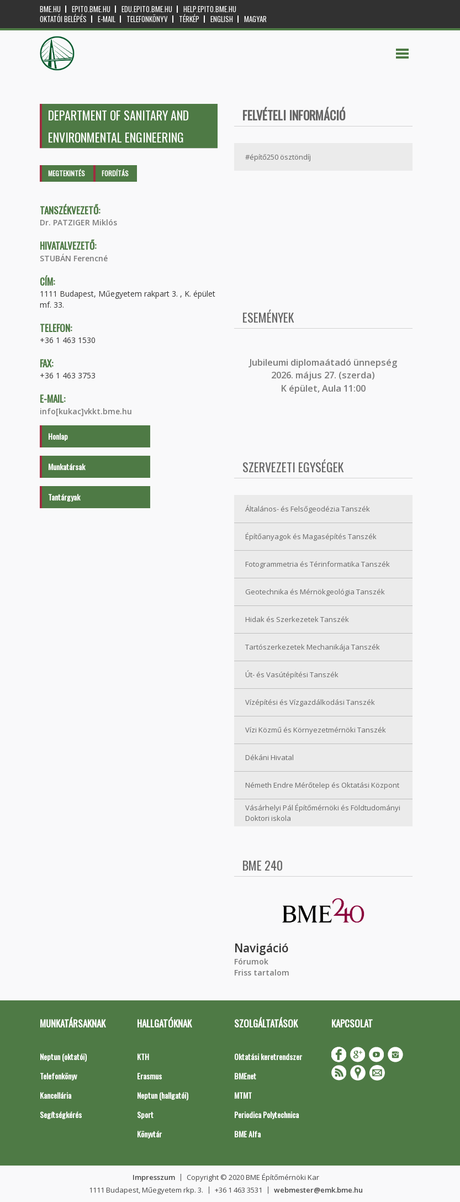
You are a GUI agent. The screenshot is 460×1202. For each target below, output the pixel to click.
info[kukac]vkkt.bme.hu (86, 411)
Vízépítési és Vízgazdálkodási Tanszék (310, 702)
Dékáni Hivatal (269, 757)
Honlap (58, 436)
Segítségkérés (61, 1114)
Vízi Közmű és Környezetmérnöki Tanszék (315, 730)
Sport (145, 1114)
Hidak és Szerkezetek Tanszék (297, 619)
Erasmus (149, 1076)
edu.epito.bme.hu (146, 9)
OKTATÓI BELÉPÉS (63, 19)
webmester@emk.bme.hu (318, 1190)
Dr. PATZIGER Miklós (78, 222)
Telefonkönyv (147, 19)
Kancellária (55, 1095)
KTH (143, 1056)
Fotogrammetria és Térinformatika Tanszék (317, 564)
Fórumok (251, 961)
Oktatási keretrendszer (268, 1056)
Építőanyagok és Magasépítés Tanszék (311, 536)
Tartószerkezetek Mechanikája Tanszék (312, 647)
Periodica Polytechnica (266, 1114)
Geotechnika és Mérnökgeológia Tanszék (315, 592)
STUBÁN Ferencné (74, 258)
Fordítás (115, 173)
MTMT (243, 1095)
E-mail (106, 19)
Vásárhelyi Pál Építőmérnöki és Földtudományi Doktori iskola (322, 813)
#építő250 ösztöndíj (278, 157)
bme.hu (50, 9)
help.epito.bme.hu (209, 9)
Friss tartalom (261, 972)
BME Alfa (247, 1134)
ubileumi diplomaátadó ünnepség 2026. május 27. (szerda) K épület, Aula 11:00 (324, 375)
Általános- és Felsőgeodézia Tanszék (307, 509)
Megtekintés (66, 173)
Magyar (255, 19)
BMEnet (245, 1076)
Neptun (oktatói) (63, 1056)
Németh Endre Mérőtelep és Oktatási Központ (322, 785)
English (221, 19)
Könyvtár (149, 1134)
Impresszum (154, 1177)
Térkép (189, 19)
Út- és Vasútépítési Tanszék (292, 674)
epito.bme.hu (91, 9)
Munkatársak (66, 466)
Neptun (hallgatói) (162, 1095)
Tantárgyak (64, 497)
